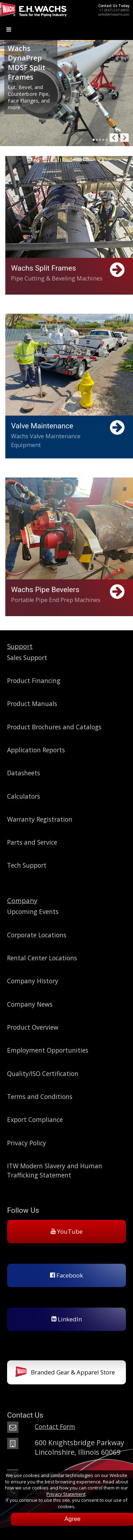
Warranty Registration (39, 819)
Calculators (23, 796)
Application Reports (36, 750)
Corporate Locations (36, 935)
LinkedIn (66, 1319)
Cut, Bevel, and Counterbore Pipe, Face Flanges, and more (29, 97)
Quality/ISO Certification (42, 1073)
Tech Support (26, 865)
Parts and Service (32, 842)
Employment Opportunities (47, 1050)
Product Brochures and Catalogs (54, 727)
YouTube (67, 1231)
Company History (32, 981)
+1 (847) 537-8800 (114, 10)
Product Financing (33, 680)
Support (20, 646)
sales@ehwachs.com (113, 14)
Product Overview (33, 1027)
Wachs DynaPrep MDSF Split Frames (26, 63)
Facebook (66, 1275)
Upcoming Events (33, 911)
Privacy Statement (65, 1494)
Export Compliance (35, 1119)
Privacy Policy (26, 1143)
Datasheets (23, 773)
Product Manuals (32, 703)
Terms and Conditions (39, 1096)
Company (22, 900)
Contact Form (55, 1426)
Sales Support (27, 657)
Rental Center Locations (42, 958)
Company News (29, 1004)
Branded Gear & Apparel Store (65, 1373)
